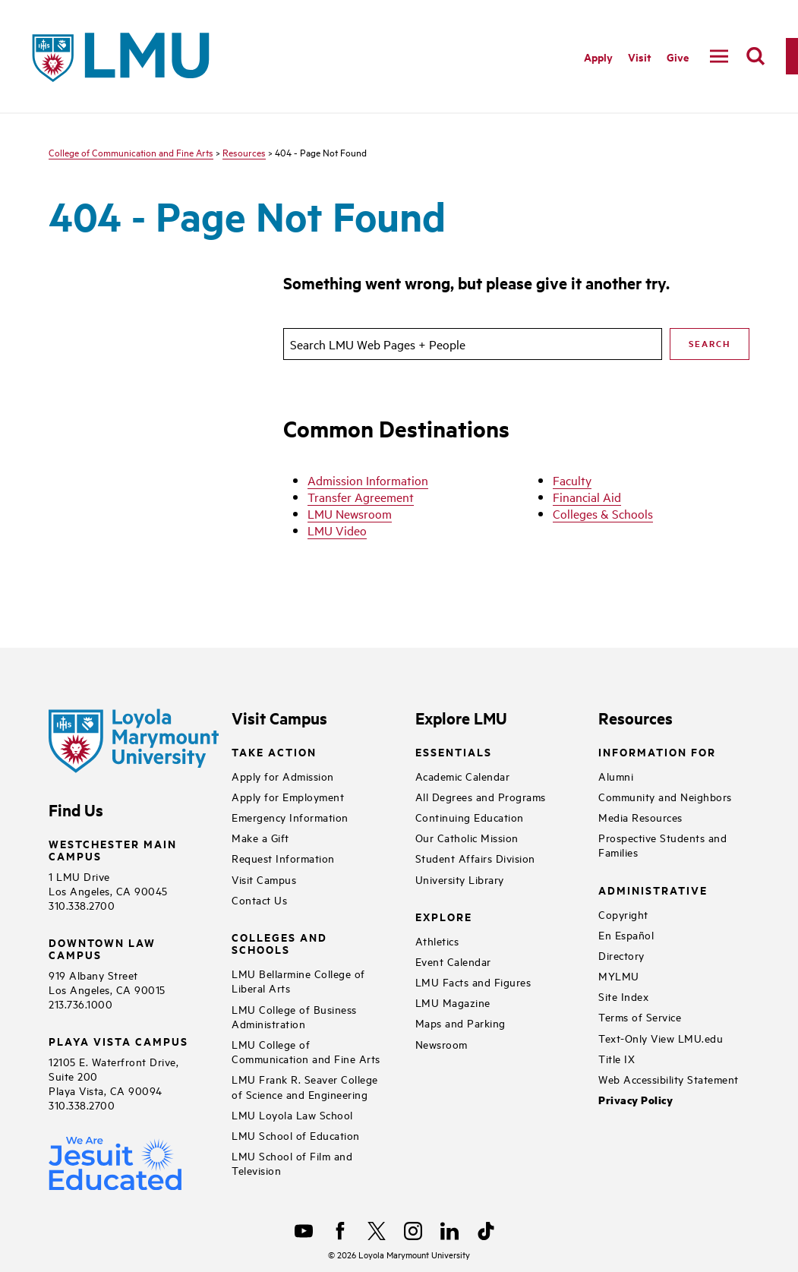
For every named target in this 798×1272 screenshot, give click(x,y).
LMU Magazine (452, 1002)
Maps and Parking (460, 1022)
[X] (376, 1231)
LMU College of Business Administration (294, 1016)
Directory (621, 955)
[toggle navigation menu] (719, 56)
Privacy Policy (635, 1100)
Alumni (615, 776)
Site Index (623, 996)
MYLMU (618, 975)
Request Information (283, 858)
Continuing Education (469, 817)
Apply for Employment (288, 796)
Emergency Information (290, 817)
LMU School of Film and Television (292, 1162)
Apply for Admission (283, 776)
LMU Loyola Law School (292, 1114)
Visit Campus (264, 879)
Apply (598, 57)
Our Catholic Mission (467, 837)
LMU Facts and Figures (473, 981)
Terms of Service (639, 1016)
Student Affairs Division (475, 858)
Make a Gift (260, 837)
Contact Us (259, 899)
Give (678, 57)
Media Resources (640, 817)
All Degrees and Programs (480, 796)
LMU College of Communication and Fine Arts (306, 1051)
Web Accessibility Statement (668, 1079)
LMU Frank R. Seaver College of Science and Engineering (305, 1086)
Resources (244, 152)
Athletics (437, 940)
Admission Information (368, 480)
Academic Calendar (462, 776)
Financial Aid (587, 496)
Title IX (616, 1058)
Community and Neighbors (665, 796)
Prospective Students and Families (662, 844)
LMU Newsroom (350, 513)
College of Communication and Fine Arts (131, 152)
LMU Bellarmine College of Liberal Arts (298, 980)
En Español (626, 934)
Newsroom (441, 1044)
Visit (639, 57)
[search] (755, 56)
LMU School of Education (296, 1135)
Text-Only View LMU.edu (660, 1038)
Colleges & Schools (603, 513)
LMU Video (337, 530)
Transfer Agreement (361, 496)
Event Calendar (453, 961)
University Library (459, 879)
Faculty (572, 480)
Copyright (623, 914)
